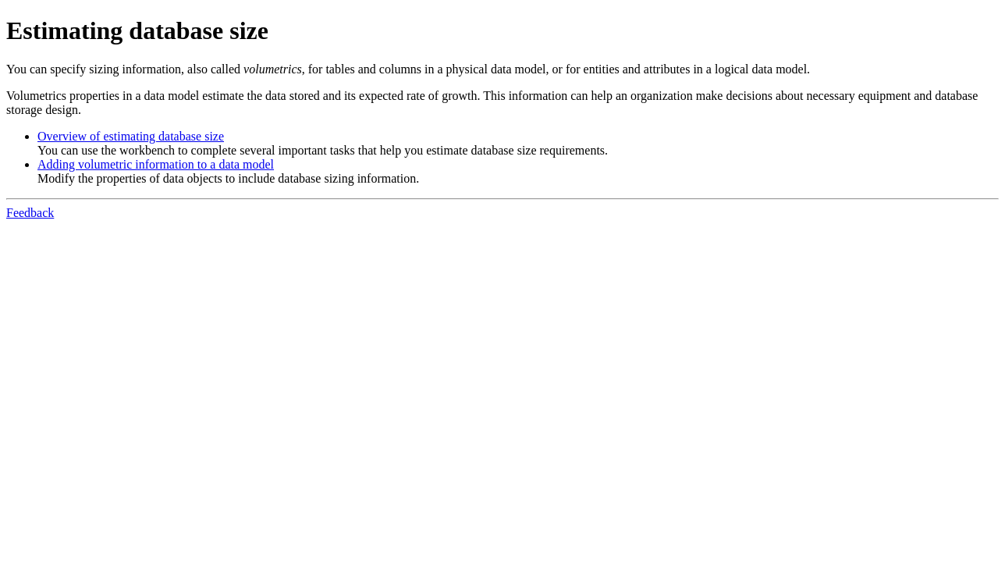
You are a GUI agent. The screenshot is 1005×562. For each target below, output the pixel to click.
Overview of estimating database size (130, 136)
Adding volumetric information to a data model (155, 164)
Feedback (30, 212)
